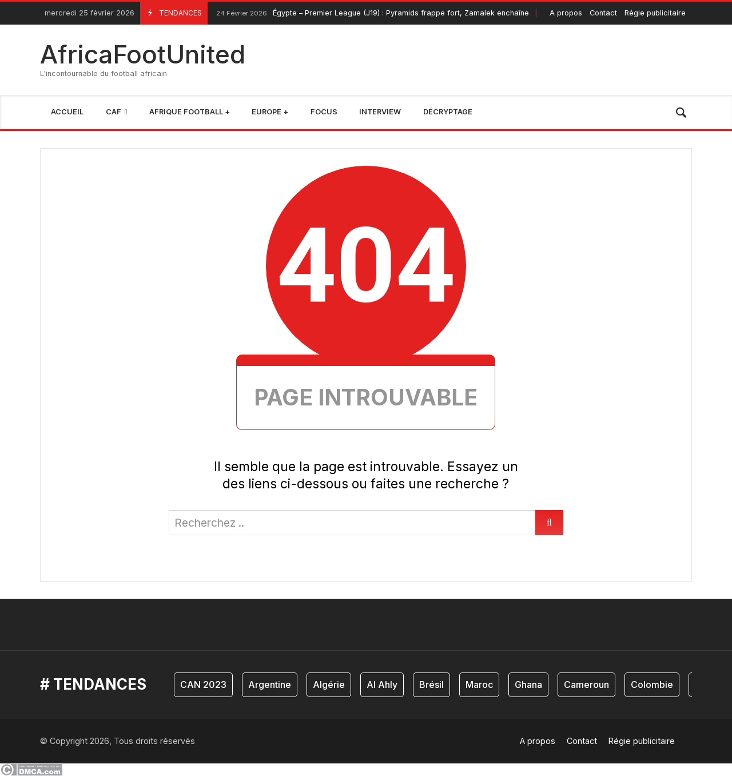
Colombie (652, 684)
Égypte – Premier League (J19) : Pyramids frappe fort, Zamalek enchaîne (371, 13)
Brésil (431, 684)
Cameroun (586, 684)
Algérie (329, 684)
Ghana (528, 684)
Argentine (269, 684)
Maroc (479, 684)
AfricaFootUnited (142, 54)
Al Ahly (382, 684)
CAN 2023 (203, 684)
